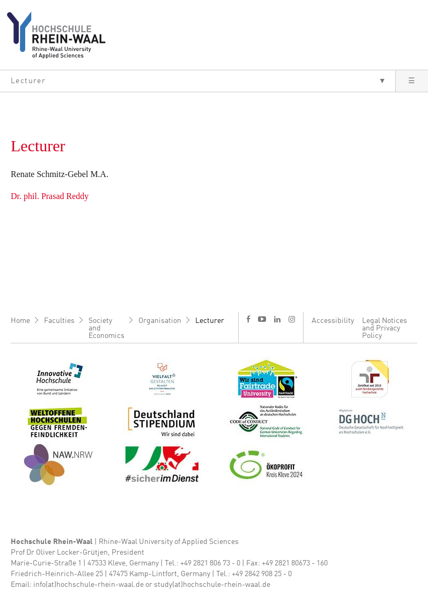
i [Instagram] (292, 319)
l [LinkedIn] (277, 319)
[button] (197, 81)
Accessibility (333, 321)
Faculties (59, 321)
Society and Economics (106, 328)
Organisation (159, 321)
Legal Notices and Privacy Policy (384, 328)
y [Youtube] (262, 319)
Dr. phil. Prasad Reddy (49, 196)
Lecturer (209, 321)
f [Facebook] (248, 318)
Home (20, 321)
